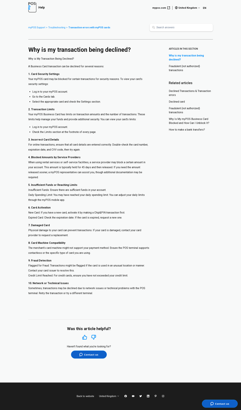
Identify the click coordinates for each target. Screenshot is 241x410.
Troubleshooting (56, 27)
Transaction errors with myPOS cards (89, 27)
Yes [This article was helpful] (84, 337)
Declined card (177, 101)
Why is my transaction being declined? (186, 57)
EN (204, 7)
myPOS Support (36, 27)
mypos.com (161, 7)
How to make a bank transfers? (187, 129)
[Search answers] (181, 27)
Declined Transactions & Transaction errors (190, 93)
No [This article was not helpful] (93, 337)
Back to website (85, 396)
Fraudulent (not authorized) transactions (184, 68)
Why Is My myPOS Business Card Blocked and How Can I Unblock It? (189, 121)
